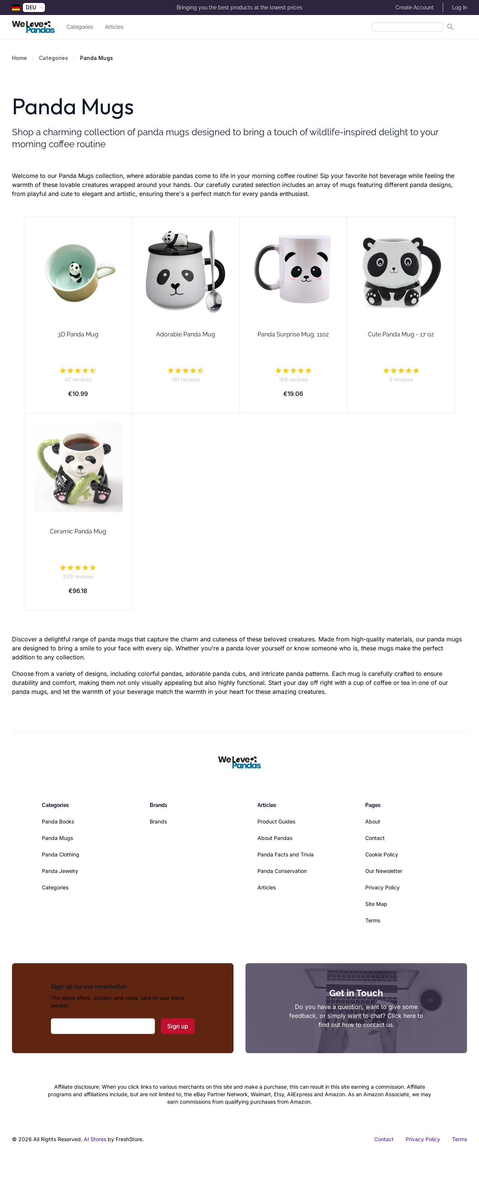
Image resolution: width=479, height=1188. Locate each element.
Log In (459, 7)
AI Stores (95, 1139)
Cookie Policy (381, 854)
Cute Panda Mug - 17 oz (401, 334)
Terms (372, 920)
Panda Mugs (57, 838)
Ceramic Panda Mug (78, 531)
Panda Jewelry (60, 871)
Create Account (415, 7)
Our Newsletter (383, 871)
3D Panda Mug (78, 334)
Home (19, 58)
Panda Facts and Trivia (285, 854)
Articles (114, 27)
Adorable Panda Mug (185, 334)
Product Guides (276, 821)
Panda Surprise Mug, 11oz (293, 334)
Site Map (376, 904)
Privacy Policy (382, 887)
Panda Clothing (60, 854)
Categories (80, 27)
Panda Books (58, 821)
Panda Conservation (282, 871)
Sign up (177, 1026)
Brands (158, 821)
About (372, 821)
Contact (375, 838)
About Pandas (274, 838)
